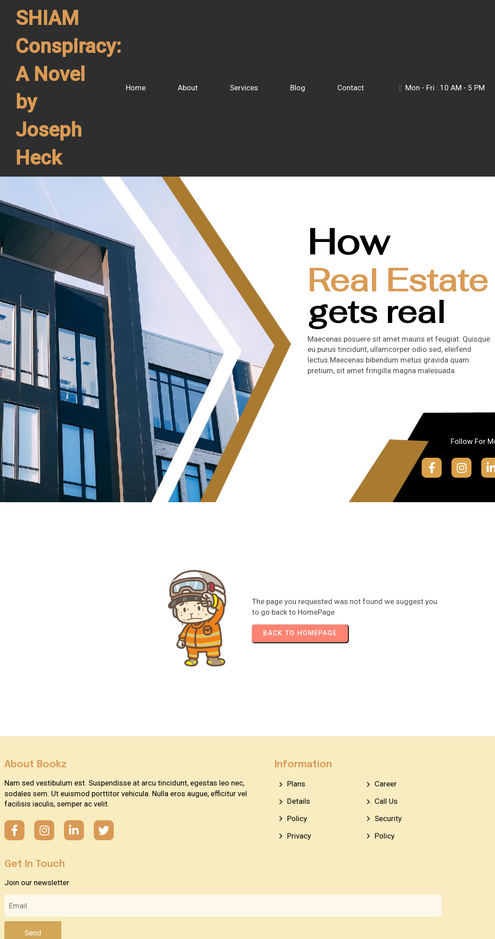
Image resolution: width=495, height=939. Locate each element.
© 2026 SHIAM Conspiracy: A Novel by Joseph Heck (247, 892)
